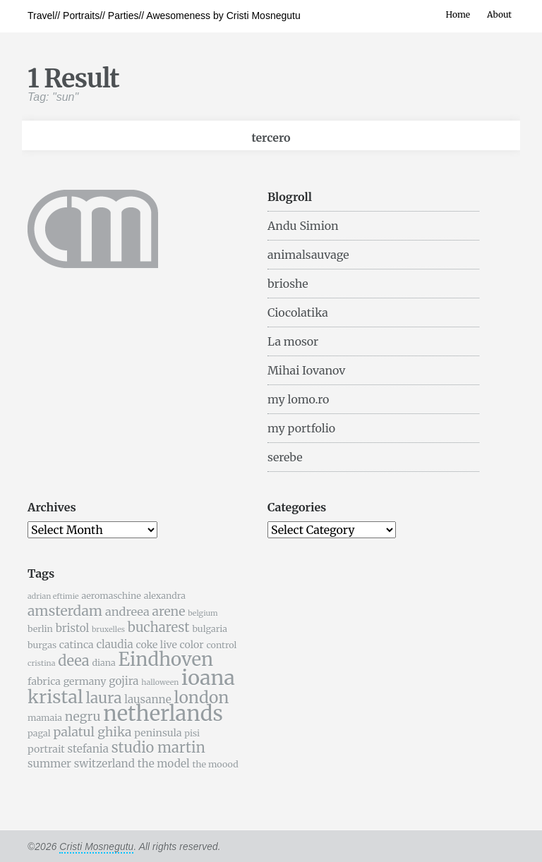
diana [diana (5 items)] (103, 662)
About (499, 14)
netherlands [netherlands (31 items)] (163, 713)
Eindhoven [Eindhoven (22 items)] (165, 659)
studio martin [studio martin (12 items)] (158, 747)
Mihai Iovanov (306, 370)
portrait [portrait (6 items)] (46, 749)
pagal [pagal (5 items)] (39, 733)
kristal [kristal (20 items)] (55, 697)
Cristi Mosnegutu (96, 846)
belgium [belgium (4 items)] (202, 613)
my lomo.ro (298, 399)
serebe (285, 457)
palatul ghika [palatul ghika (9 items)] (92, 732)
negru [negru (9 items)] (83, 716)
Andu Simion (303, 226)
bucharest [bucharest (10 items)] (159, 627)
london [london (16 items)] (201, 697)
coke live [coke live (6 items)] (156, 644)
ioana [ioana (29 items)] (208, 678)
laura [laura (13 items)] (103, 698)
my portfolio (301, 428)
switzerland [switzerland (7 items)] (104, 763)
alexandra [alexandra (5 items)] (165, 595)
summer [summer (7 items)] (49, 763)
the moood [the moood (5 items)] (215, 764)
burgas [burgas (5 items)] (42, 645)
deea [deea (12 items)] (73, 660)
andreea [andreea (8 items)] (127, 612)
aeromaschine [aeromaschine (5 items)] (110, 595)
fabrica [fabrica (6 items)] (44, 681)
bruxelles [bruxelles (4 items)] (108, 629)
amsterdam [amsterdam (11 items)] (65, 610)
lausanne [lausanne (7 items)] (147, 699)
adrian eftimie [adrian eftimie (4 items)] (53, 596)
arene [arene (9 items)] (168, 611)
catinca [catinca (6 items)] (76, 644)
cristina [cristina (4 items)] (41, 663)
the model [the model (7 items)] (164, 763)
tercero (270, 137)
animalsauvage (308, 255)
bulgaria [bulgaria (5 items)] (209, 629)
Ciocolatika (297, 312)
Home (457, 14)
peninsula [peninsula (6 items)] (157, 733)
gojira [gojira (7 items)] (123, 681)
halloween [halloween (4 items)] (160, 682)
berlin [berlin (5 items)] (40, 629)
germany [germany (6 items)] (85, 681)
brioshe (287, 284)
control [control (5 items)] (221, 645)
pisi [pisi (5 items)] (192, 733)
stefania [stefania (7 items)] (88, 748)
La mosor (292, 341)
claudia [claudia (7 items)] (114, 644)
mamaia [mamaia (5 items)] (45, 717)
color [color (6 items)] (192, 644)
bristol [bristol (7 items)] (73, 628)
